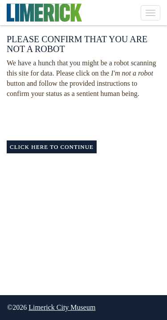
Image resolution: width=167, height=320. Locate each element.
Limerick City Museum (62, 307)
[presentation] (81, 116)
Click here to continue (52, 147)
